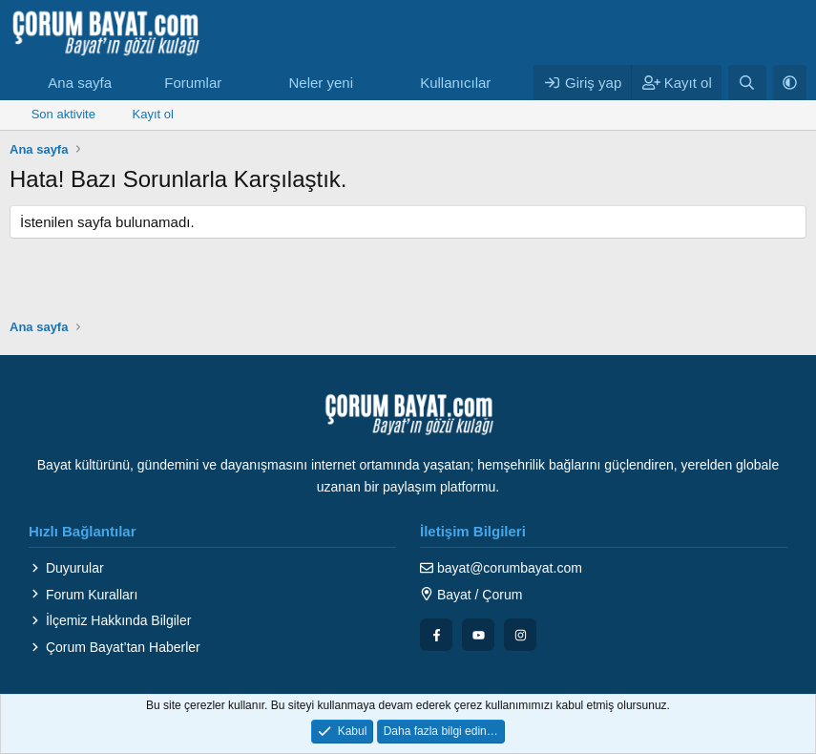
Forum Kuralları (83, 594)
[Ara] (746, 82)
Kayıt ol (153, 114)
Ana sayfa (80, 82)
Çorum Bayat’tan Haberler (114, 647)
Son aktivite (63, 114)
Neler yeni (320, 82)
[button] (236, 82)
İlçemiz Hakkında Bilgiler (110, 620)
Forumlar (192, 82)
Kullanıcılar (455, 82)
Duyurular (66, 568)
